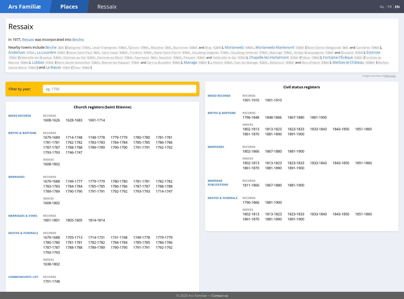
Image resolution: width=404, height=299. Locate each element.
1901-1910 (250, 100)
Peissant (189, 57)
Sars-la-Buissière (159, 62)
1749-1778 (141, 237)
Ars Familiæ (24, 6)
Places (69, 6)
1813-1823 (273, 128)
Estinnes (373, 52)
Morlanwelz (234, 47)
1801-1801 (51, 220)
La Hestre (216, 62)
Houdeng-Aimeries (244, 52)
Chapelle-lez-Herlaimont (269, 57)
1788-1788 (74, 147)
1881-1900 (318, 117)
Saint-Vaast (110, 52)
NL (382, 6)
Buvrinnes (180, 47)
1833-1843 (318, 128)
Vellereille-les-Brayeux (35, 57)
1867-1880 (295, 117)
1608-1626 (51, 120)
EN (397, 6)
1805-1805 (74, 220)
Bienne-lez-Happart (116, 62)
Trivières (136, 52)
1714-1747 (164, 191)
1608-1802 (51, 163)
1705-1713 (74, 237)
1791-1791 (141, 147)
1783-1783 (96, 142)
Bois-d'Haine (311, 62)
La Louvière (46, 52)
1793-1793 (51, 152)
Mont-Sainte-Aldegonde (323, 47)
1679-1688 (51, 181)
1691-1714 (96, 120)
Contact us (220, 295)
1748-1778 (96, 137)
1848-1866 (273, 117)
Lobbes (38, 62)
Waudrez (157, 47)
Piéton (305, 57)
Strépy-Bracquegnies (309, 52)
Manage (190, 62)
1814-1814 (96, 220)
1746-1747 (74, 152)
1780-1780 (141, 137)
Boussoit (347, 52)
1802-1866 (250, 151)
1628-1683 (74, 120)
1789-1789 (96, 147)
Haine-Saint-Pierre (167, 52)
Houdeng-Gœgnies (205, 52)
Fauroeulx (142, 57)
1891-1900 (295, 133)
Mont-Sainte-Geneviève (73, 62)
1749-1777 (74, 181)
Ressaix (28, 39)
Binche (77, 39)
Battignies (73, 47)
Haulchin (165, 57)
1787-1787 (51, 147)
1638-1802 (51, 263)
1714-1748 (74, 137)
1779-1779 (119, 137)
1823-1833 (295, 128)
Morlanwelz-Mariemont (275, 47)
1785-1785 (141, 142)
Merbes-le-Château (348, 62)
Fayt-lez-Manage (246, 62)
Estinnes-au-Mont (110, 57)
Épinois (133, 47)
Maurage (275, 52)
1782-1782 (74, 142)
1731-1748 (119, 237)
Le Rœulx (53, 67)
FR (390, 6)
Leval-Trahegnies (104, 47)
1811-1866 (250, 185)
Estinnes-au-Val (74, 57)
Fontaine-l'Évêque (338, 57)
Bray (208, 47)
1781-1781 (164, 137)
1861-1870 (250, 133)
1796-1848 (250, 117)
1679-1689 (51, 137)
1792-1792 (164, 147)
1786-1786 (164, 142)
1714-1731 (96, 237)
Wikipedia (390, 76)
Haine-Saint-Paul (80, 52)
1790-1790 (119, 147)
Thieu (77, 67)
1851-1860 (363, 128)
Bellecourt (277, 62)
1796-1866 (250, 202)
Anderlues (16, 52)
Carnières (363, 47)
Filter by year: (20, 88)
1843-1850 (341, 128)
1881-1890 (273, 133)
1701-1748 (51, 281)
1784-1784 (119, 142)
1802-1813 (250, 128)
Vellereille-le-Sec (224, 57)
